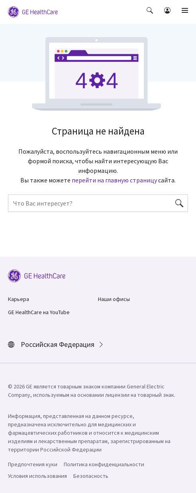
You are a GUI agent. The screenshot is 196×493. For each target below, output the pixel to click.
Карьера (18, 299)
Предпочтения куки (32, 464)
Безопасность (90, 475)
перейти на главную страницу (114, 180)
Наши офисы (114, 299)
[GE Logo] (33, 11)
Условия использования (37, 475)
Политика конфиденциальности (104, 464)
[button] (150, 16)
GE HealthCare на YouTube (39, 312)
